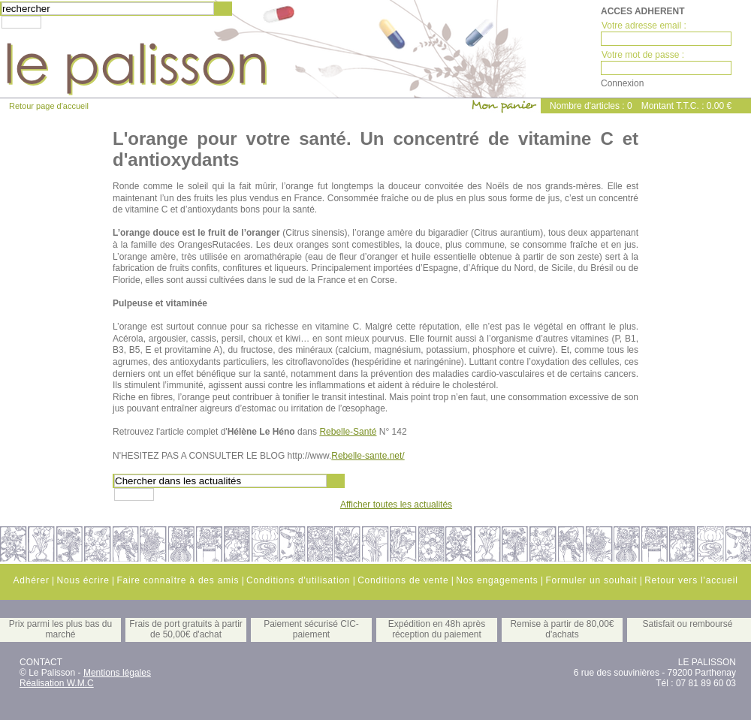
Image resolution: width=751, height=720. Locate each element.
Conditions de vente (402, 580)
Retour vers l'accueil (690, 580)
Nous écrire (82, 580)
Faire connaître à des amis (177, 580)
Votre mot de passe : (643, 55)
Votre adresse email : (644, 25)
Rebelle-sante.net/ (367, 455)
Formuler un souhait (591, 580)
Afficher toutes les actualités (396, 504)
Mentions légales (117, 672)
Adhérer (31, 580)
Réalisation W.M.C (57, 683)
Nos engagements (497, 580)
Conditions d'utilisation (298, 580)
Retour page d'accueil (49, 105)
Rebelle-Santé (347, 431)
